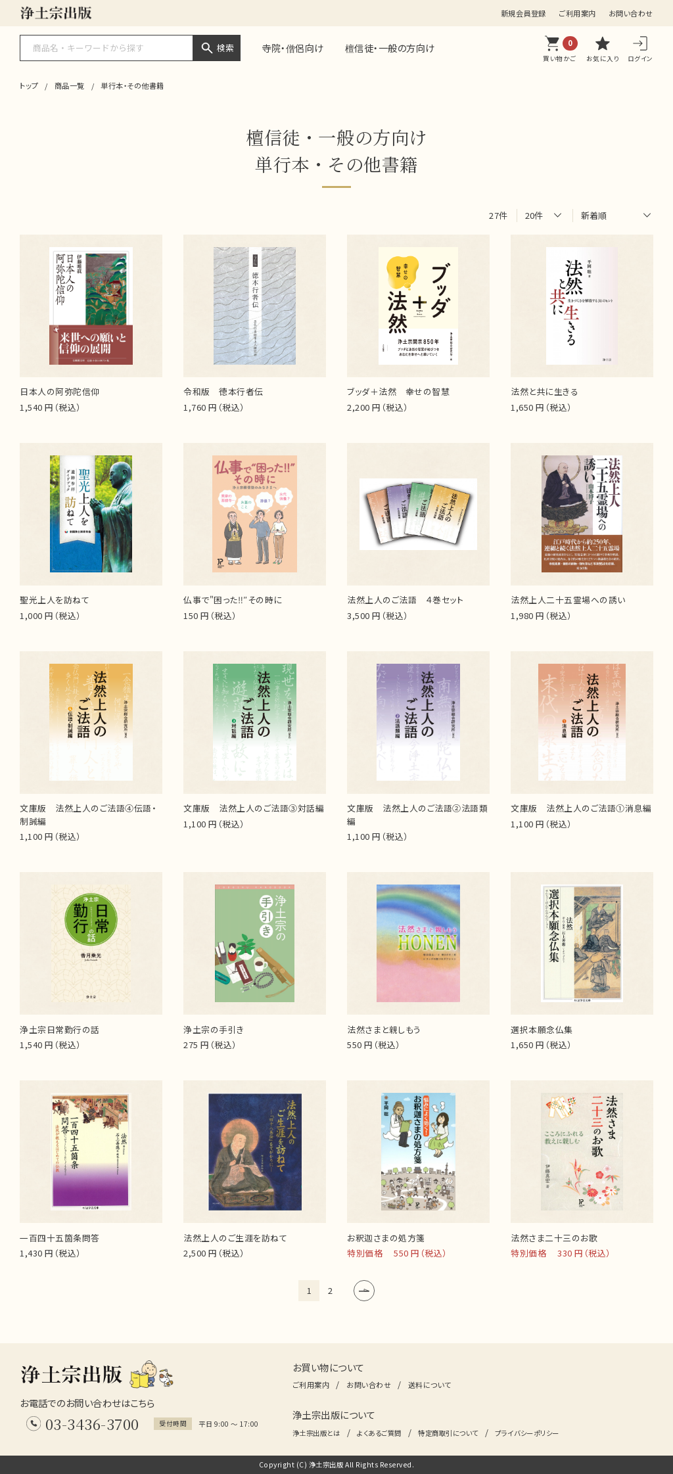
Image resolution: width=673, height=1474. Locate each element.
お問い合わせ (631, 13)
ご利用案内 (577, 13)
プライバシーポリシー (527, 1433)
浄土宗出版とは (316, 1433)
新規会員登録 (523, 13)
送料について (430, 1384)
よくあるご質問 (379, 1433)
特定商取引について (448, 1433)
